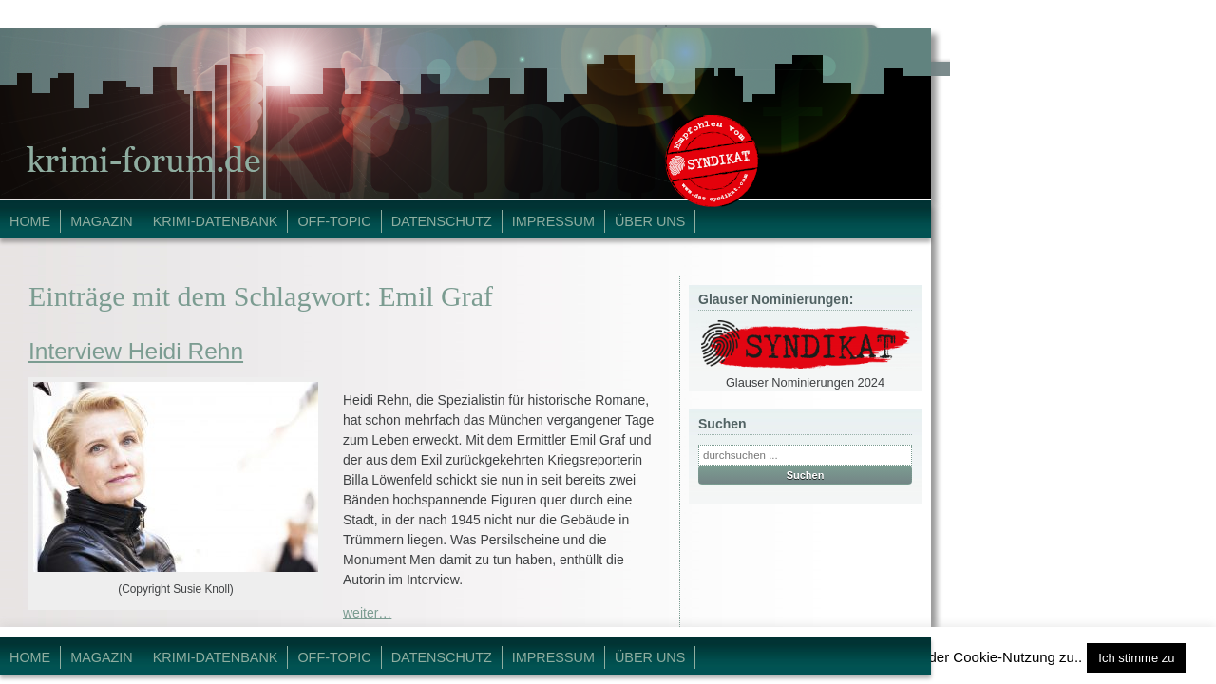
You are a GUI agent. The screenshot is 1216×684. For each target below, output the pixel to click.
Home (30, 221)
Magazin (101, 221)
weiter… (367, 612)
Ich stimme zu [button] (1136, 658)
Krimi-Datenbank (215, 221)
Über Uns (650, 221)
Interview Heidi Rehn (135, 351)
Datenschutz (441, 221)
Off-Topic (333, 221)
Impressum (553, 221)
